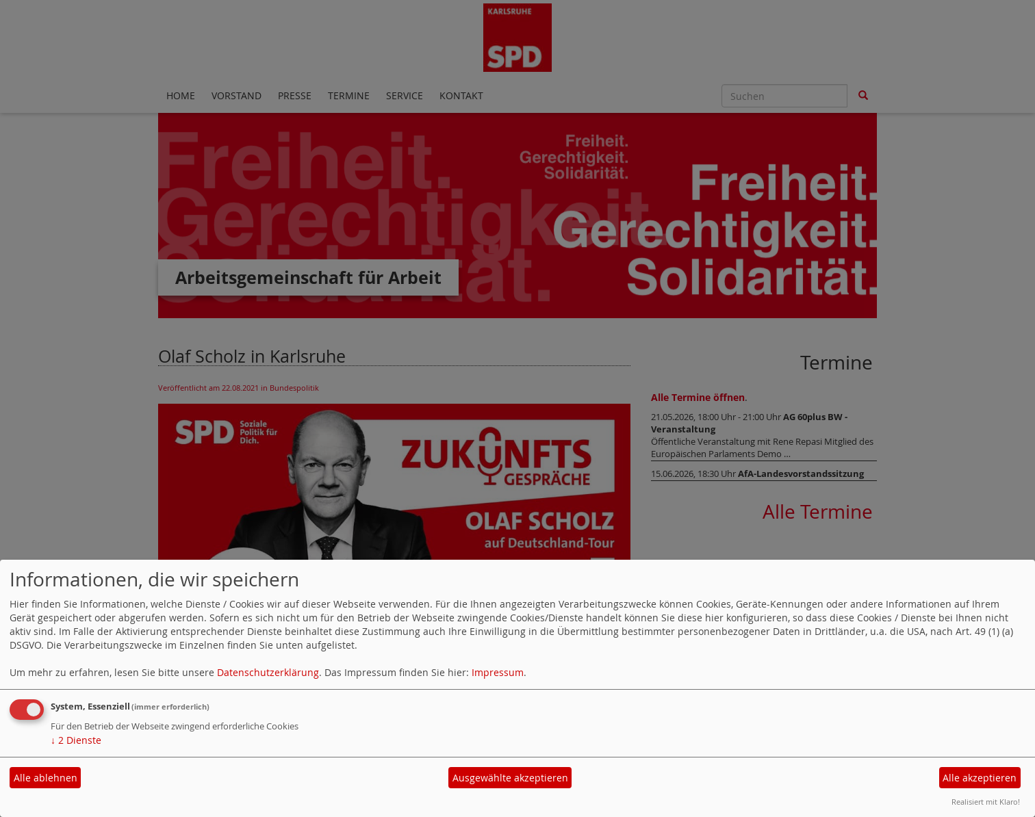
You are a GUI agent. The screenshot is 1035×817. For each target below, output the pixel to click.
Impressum (498, 672)
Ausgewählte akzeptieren (510, 777)
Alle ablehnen (45, 777)
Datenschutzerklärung (268, 672)
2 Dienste (76, 740)
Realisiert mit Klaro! (985, 801)
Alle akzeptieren (980, 777)
